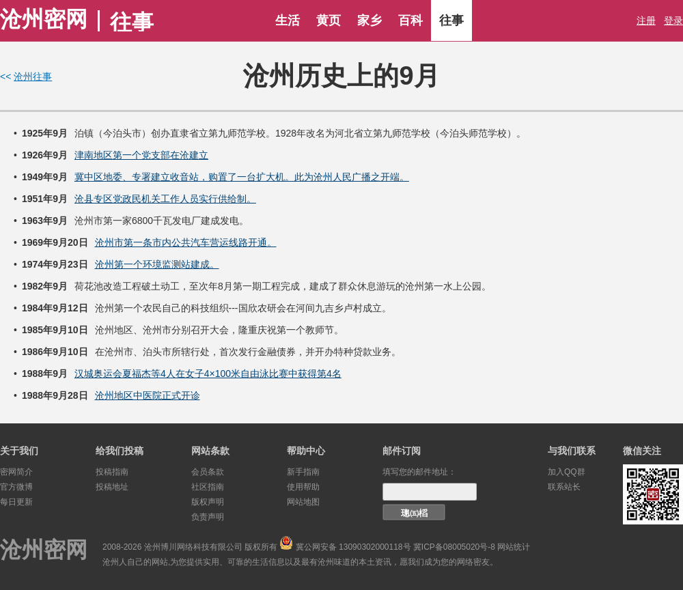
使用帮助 (303, 487)
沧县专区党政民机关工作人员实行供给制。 (165, 198)
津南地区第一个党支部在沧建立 (141, 155)
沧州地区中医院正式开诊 (147, 395)
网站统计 (513, 547)
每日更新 (16, 502)
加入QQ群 (566, 472)
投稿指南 (112, 472)
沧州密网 (43, 19)
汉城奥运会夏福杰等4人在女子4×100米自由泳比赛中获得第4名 (208, 373)
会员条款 (207, 472)
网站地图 (303, 502)
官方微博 (16, 487)
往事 (451, 20)
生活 (287, 20)
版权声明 (207, 502)
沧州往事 (33, 76)
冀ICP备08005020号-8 (454, 547)
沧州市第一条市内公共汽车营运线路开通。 (186, 242)
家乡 (369, 20)
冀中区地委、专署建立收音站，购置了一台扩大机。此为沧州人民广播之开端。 (241, 176)
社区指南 (207, 487)
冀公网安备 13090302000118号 (353, 547)
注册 (646, 20)
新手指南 (303, 472)
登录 (673, 20)
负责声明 (207, 517)
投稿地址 (112, 487)
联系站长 (564, 487)
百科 (410, 20)
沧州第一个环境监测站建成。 (157, 264)
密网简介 (16, 472)
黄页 (328, 20)
